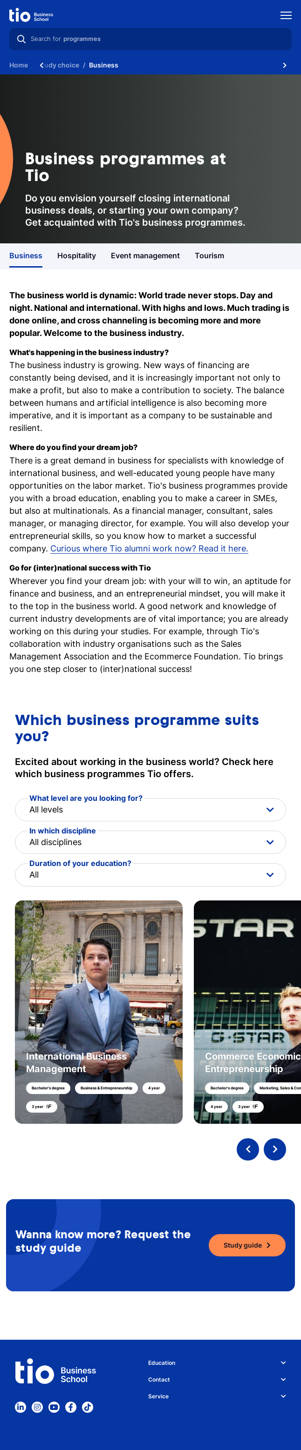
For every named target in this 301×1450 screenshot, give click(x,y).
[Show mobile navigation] (286, 16)
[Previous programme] (248, 1149)
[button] (150, 1012)
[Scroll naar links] (41, 65)
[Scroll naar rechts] (284, 65)
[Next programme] (275, 1149)
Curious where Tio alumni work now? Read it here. (149, 548)
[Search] (21, 39)
